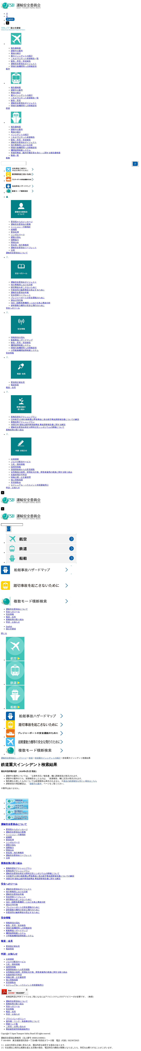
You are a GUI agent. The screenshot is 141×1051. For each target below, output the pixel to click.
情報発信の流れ (18, 337)
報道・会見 (11, 387)
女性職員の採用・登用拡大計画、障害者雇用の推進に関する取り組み (41, 472)
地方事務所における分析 (22, 145)
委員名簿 (15, 232)
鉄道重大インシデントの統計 (48, 758)
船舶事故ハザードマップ (22, 340)
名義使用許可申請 (19, 475)
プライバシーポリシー (16, 1019)
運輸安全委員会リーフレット (24, 248)
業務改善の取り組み (15, 430)
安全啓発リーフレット (21, 295)
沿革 (13, 250)
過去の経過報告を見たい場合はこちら (80, 781)
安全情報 (10, 353)
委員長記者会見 (18, 382)
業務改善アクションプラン (23, 422)
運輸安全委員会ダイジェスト (24, 64)
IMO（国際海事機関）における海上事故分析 (30, 303)
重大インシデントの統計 (22, 56)
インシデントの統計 (20, 135)
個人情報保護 (17, 480)
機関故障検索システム (21, 150)
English (9, 626)
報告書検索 (16, 48)
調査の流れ (16, 237)
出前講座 (15, 459)
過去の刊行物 (17, 300)
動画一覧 (15, 155)
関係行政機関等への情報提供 (24, 66)
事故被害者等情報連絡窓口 (18, 1029)
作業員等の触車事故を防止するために (28, 290)
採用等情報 (16, 467)
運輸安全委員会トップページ (14, 758)
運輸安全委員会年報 (20, 292)
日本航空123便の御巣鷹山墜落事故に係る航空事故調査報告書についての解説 (45, 419)
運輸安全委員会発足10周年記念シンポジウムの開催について (37, 427)
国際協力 (15, 240)
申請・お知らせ (13, 488)
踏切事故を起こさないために (24, 287)
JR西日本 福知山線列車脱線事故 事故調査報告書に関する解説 (38, 425)
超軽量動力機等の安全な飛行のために (28, 305)
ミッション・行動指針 (21, 227)
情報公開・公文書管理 (21, 477)
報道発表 (15, 385)
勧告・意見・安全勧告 (21, 61)
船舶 (8, 158)
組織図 (14, 229)
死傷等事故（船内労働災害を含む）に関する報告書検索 (35, 153)
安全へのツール (13, 308)
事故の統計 (16, 53)
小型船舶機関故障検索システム (25, 350)
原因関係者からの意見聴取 (23, 469)
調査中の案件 (17, 51)
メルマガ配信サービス (21, 462)
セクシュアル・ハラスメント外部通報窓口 (29, 485)
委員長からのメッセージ (22, 222)
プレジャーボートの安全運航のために (28, 298)
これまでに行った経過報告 (23, 137)
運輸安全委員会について (17, 253)
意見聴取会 (16, 482)
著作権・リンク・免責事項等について (23, 1021)
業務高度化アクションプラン (24, 417)
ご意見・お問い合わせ (16, 1026)
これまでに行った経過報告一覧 (25, 58)
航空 (8, 69)
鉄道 (8, 108)
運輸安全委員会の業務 (21, 224)
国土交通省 (11, 629)
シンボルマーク (18, 235)
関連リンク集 (12, 1024)
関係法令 (15, 242)
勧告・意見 (16, 100)
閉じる (4, 633)
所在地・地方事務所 (20, 245)
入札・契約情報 (18, 464)
